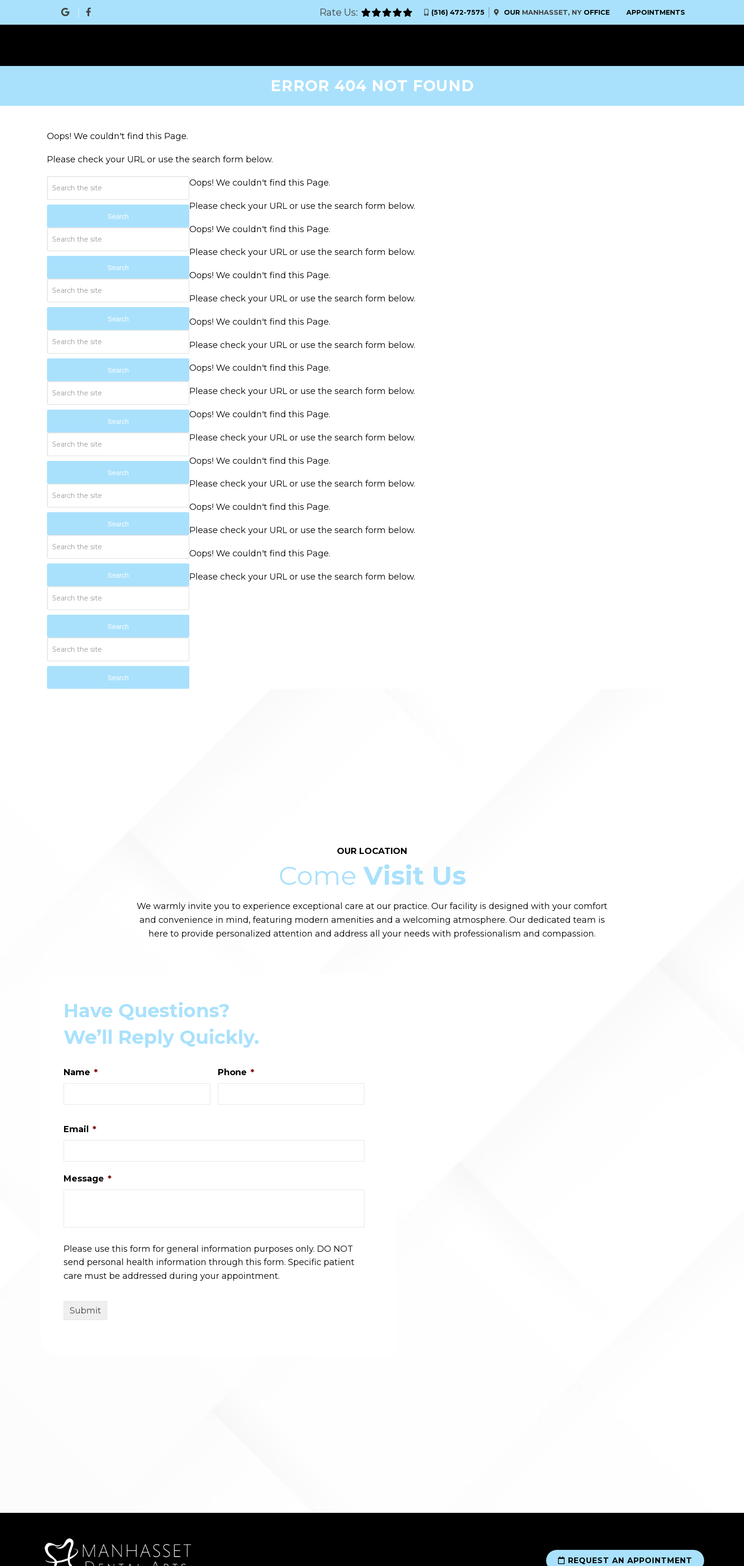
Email (80, 1130)
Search (118, 216)
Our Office (556, 12)
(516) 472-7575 (457, 12)
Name (81, 1073)
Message (88, 1178)
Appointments (655, 12)
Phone (236, 1073)
